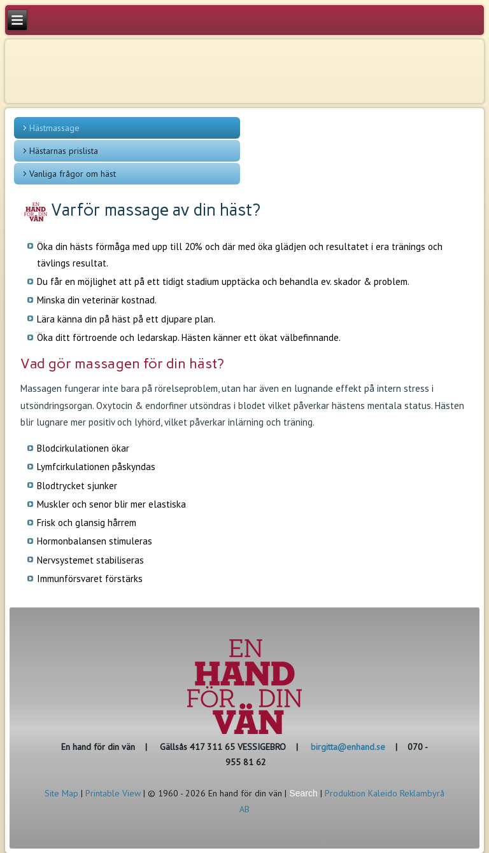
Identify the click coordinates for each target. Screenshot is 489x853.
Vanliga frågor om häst (72, 173)
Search (303, 793)
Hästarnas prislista (63, 150)
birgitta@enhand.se (348, 746)
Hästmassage (54, 128)
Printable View (113, 793)
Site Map (61, 793)
